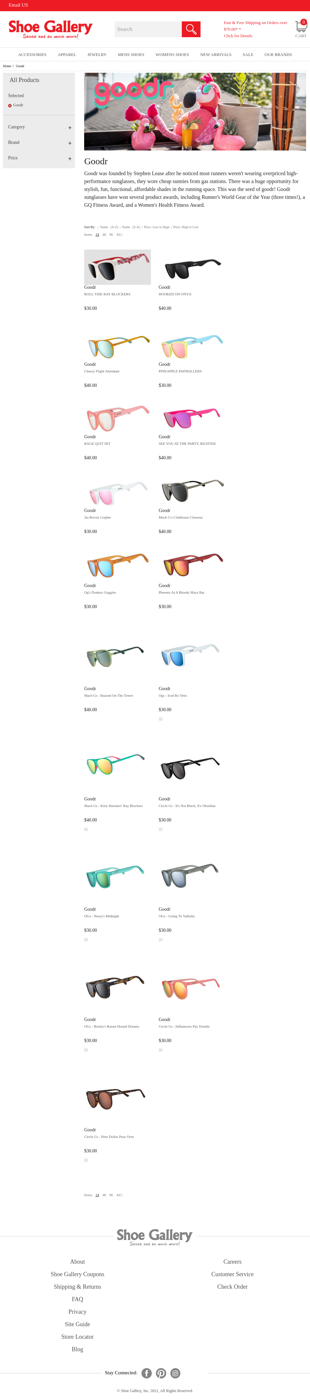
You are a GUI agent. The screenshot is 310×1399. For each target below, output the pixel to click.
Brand (40, 142)
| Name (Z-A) (130, 227)
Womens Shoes (172, 54)
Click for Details (238, 35)
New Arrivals (215, 54)
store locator (77, 1337)
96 (111, 234)
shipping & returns (77, 1287)
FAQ (77, 1299)
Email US (18, 5)
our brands (278, 54)
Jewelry (97, 54)
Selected (16, 95)
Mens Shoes (131, 54)
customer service (232, 1274)
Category (40, 126)
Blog (77, 1349)
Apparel (67, 54)
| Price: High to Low (185, 227)
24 (97, 234)
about (77, 1262)
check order (232, 1287)
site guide (77, 1324)
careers (233, 1262)
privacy (77, 1312)
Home (7, 66)
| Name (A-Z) (108, 227)
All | (119, 234)
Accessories (32, 54)
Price (40, 157)
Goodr (20, 66)
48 (104, 234)
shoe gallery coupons (77, 1274)
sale (248, 54)
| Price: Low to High (155, 227)
